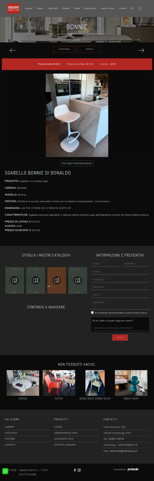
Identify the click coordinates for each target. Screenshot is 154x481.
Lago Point (53, 8)
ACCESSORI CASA (63, 438)
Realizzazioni (90, 8)
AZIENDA (9, 426)
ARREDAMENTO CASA (66, 433)
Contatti (122, 8)
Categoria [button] (64, 49)
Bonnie (102, 34)
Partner (40, 8)
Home (51, 34)
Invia (120, 337)
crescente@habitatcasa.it (123, 451)
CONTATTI (10, 444)
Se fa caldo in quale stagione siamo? (112, 320)
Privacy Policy (139, 312)
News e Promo (107, 8)
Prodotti (66, 8)
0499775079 (116, 439)
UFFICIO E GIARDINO (65, 444)
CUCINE (58, 426)
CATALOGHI (11, 433)
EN (132, 8)
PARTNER (10, 438)
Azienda (28, 8)
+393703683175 (127, 445)
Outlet (77, 8)
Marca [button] (89, 49)
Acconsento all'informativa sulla (121, 312)
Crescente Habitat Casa (70, 34)
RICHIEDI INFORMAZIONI (77, 163)
